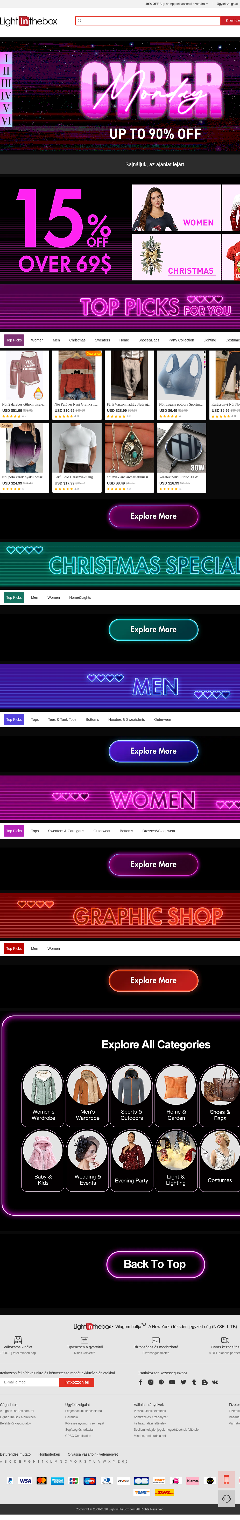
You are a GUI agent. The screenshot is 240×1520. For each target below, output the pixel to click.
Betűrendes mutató (15, 1454)
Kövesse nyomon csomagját (84, 1423)
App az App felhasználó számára (175, 4)
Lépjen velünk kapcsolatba (83, 1411)
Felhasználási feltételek (150, 1423)
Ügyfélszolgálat (227, 4)
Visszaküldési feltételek (150, 1411)
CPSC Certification (78, 1436)
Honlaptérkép (49, 1454)
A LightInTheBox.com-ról (17, 1411)
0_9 (125, 1461)
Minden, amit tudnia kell (150, 1436)
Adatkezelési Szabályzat (150, 1417)
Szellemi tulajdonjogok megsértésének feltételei (166, 1429)
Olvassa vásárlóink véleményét (93, 1454)
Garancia (71, 1417)
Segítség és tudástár (79, 1429)
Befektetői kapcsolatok (15, 1423)
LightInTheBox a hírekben (18, 1417)
